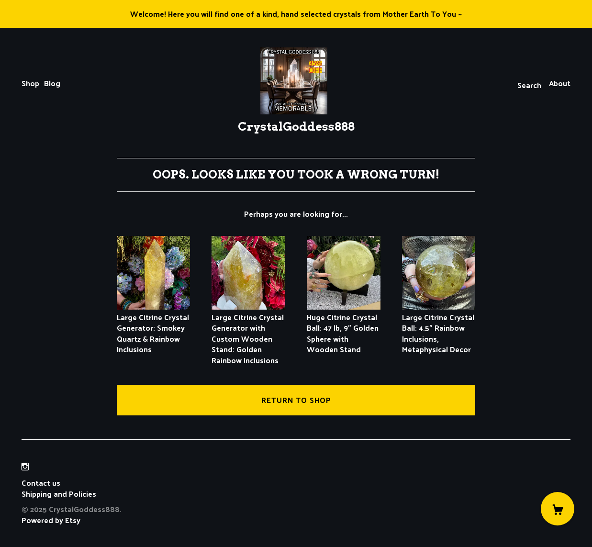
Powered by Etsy (51, 520)
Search (529, 85)
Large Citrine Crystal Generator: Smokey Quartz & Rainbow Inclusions (153, 328)
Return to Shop (296, 400)
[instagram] (25, 466)
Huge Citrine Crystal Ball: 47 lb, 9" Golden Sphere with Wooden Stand (343, 328)
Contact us (41, 483)
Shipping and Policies (59, 494)
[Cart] (557, 508)
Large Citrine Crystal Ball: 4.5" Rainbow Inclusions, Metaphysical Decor (439, 328)
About (559, 83)
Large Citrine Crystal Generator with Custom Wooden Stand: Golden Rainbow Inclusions (248, 333)
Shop (30, 83)
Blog (52, 83)
